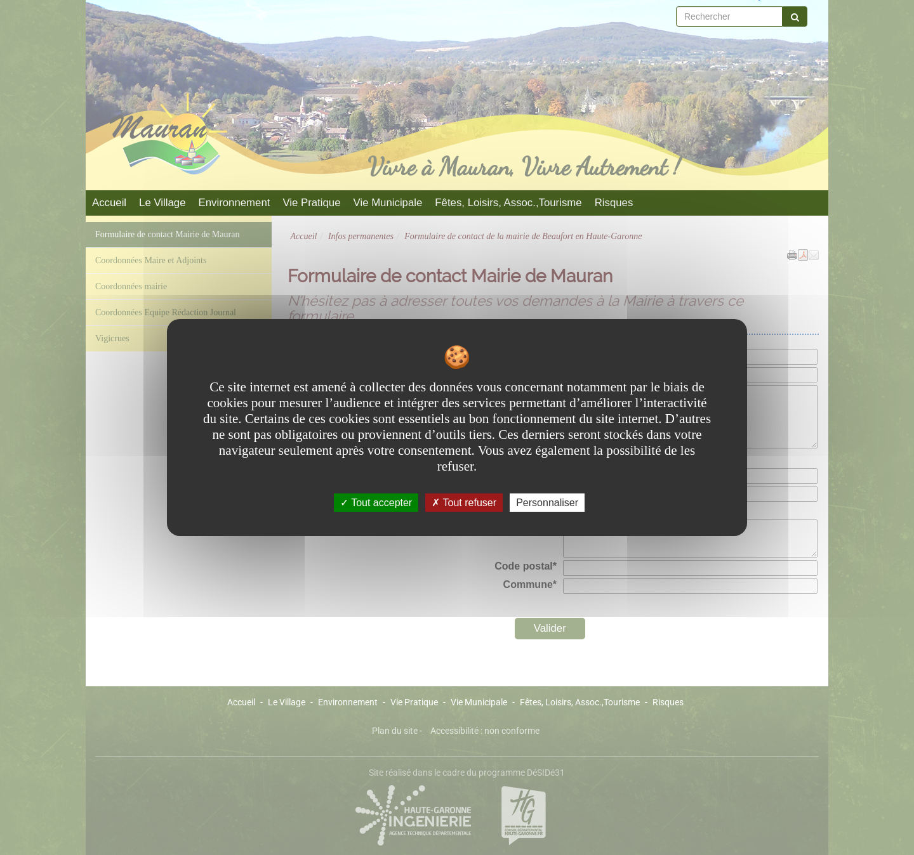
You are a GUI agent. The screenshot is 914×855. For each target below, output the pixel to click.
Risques (614, 203)
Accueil (109, 203)
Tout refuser (464, 502)
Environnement (234, 203)
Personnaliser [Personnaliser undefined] (547, 502)
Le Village (162, 203)
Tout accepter (376, 502)
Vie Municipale (388, 203)
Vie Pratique (311, 203)
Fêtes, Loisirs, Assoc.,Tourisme (508, 203)
